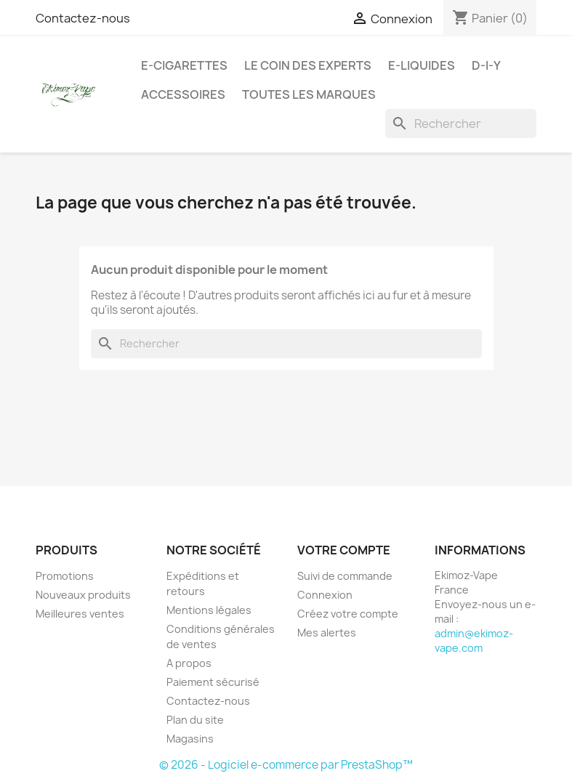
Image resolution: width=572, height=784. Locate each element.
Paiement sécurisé (212, 682)
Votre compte (343, 550)
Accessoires (183, 94)
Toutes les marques (309, 94)
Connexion (325, 595)
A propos (189, 663)
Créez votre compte (347, 614)
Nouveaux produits (83, 595)
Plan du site (195, 720)
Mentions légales (208, 610)
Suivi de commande (344, 576)
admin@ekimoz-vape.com (474, 640)
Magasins (190, 738)
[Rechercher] (460, 123)
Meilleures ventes (80, 614)
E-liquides (421, 65)
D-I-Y (486, 65)
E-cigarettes (184, 65)
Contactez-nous (83, 18)
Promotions (65, 576)
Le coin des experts (307, 65)
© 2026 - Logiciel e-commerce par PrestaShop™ (286, 764)
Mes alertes (326, 632)
